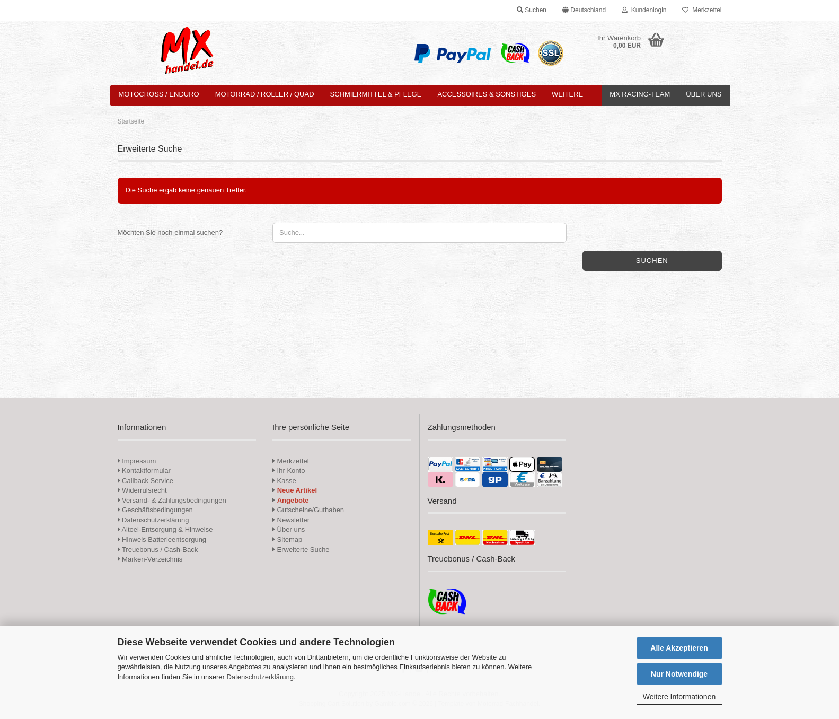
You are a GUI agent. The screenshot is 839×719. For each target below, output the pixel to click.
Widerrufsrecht (142, 490)
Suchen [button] (531, 10)
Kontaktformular (144, 471)
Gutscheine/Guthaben (308, 510)
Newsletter (291, 520)
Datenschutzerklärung (259, 677)
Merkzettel (701, 10)
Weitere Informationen (679, 696)
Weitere (567, 94)
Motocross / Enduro (159, 94)
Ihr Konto (288, 471)
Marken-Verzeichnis (150, 559)
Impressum (139, 461)
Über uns (703, 94)
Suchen (652, 261)
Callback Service (145, 481)
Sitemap (287, 539)
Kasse (284, 481)
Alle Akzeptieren (679, 648)
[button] (584, 10)
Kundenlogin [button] (644, 10)
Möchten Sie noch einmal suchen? (170, 232)
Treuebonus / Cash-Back (158, 550)
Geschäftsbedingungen (155, 510)
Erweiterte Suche (301, 550)
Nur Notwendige (679, 674)
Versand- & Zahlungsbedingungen (172, 500)
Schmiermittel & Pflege (376, 94)
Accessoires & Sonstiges (486, 94)
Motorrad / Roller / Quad (264, 94)
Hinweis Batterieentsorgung (162, 539)
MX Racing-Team (640, 94)
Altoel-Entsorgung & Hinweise (165, 529)
